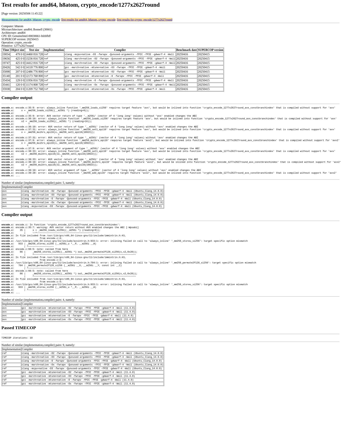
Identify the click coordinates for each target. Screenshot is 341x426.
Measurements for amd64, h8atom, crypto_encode (31, 19)
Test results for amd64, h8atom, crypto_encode (88, 19)
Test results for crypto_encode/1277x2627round (144, 19)
